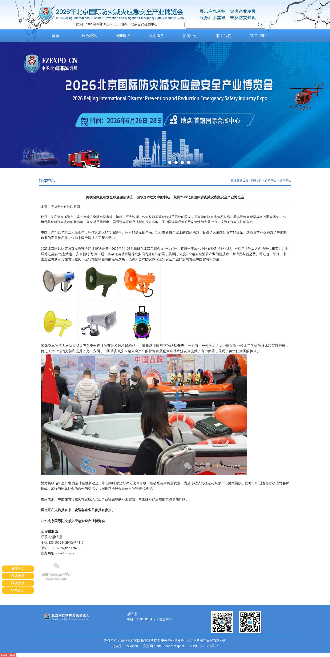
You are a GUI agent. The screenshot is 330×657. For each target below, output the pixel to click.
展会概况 (89, 36)
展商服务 (122, 36)
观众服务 (156, 36)
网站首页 (256, 180)
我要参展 (18, 576)
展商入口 (18, 569)
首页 (55, 36)
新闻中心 (190, 36)
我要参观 (18, 583)
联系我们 (224, 36)
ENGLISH (258, 36)
